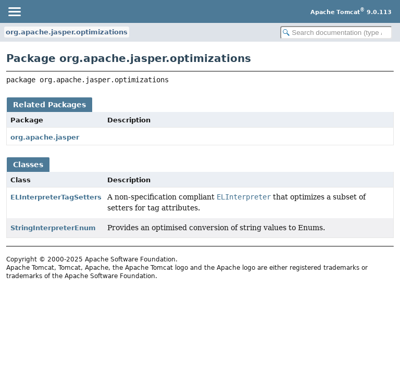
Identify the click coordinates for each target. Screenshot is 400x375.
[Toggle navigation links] (14, 11)
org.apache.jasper (44, 137)
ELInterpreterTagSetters (56, 197)
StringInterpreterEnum (53, 228)
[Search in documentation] (336, 32)
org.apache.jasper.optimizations (67, 32)
